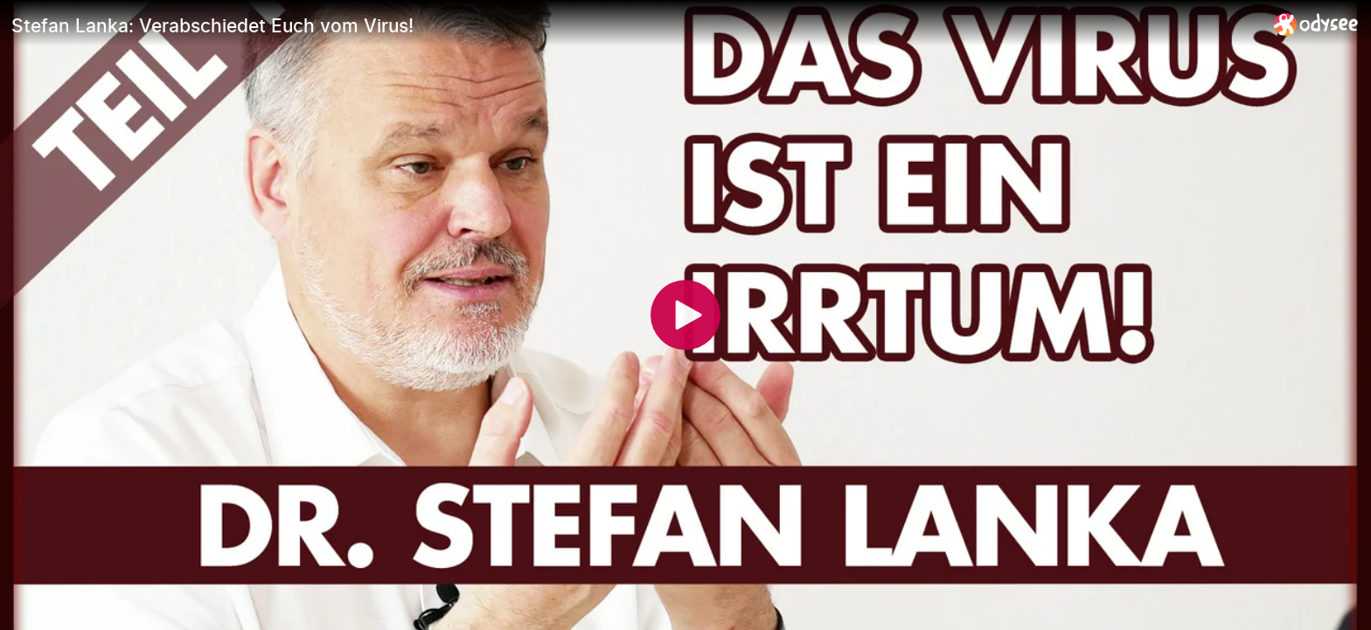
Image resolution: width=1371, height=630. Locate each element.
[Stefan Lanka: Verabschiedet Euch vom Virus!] (635, 25)
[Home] (1316, 24)
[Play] (685, 315)
